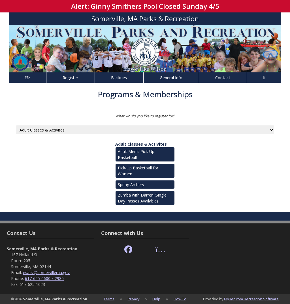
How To (180, 298)
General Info (171, 77)
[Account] (264, 77)
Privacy (133, 298)
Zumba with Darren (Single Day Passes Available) (142, 198)
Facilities (119, 77)
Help (156, 298)
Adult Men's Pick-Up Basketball (136, 154)
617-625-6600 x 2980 (44, 278)
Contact (222, 77)
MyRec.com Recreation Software (251, 298)
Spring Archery (131, 184)
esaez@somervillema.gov (46, 272)
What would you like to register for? (145, 115)
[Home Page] (27, 77)
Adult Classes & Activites (141, 144)
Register (70, 77)
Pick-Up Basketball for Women (138, 170)
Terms (109, 298)
